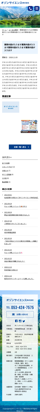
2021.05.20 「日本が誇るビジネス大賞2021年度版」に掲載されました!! (21, 241)
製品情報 (5, 182)
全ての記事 (6, 163)
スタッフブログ (7, 167)
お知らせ (5, 171)
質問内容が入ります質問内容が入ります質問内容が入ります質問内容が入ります (19, 47)
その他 (4, 178)
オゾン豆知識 (6, 174)
